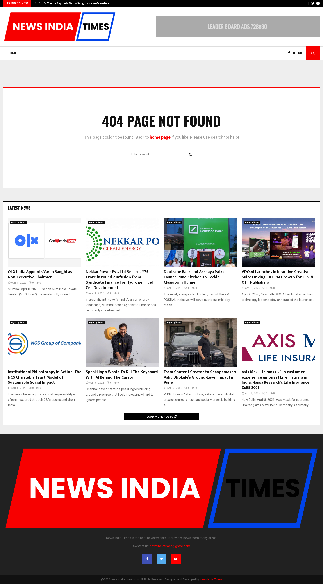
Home (12, 53)
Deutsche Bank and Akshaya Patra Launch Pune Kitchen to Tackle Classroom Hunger (194, 277)
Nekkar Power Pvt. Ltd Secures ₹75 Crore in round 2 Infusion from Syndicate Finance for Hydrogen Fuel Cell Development (119, 279)
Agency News (18, 222)
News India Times (211, 579)
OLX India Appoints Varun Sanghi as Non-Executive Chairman (40, 274)
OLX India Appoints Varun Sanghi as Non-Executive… (77, 3)
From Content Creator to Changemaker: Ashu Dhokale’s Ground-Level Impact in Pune (200, 377)
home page (160, 137)
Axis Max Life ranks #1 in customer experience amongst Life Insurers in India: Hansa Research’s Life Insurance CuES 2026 (275, 380)
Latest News (19, 208)
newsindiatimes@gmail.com (170, 546)
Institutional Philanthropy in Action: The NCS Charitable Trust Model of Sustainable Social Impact (44, 377)
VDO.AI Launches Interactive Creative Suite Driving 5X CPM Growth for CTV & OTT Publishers (278, 277)
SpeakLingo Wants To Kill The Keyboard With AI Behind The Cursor (122, 375)
